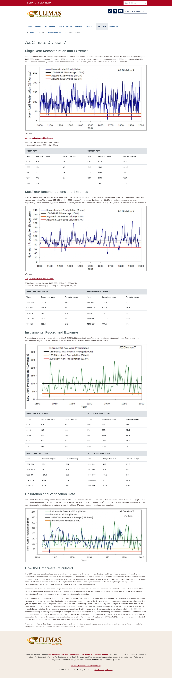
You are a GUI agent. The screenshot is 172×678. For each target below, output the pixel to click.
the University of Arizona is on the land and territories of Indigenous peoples (78, 654)
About (37, 26)
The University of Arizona (104, 670)
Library (78, 26)
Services (101, 26)
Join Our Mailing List (135, 11)
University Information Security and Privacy (86, 666)
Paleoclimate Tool (54, 33)
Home (29, 26)
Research (89, 26)
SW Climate (49, 26)
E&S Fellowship (64, 26)
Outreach (113, 26)
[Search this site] (133, 3)
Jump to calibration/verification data (39, 138)
